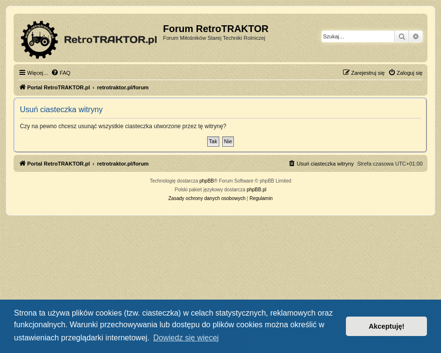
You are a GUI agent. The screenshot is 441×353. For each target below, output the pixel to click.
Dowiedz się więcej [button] (186, 338)
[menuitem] (60, 73)
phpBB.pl (256, 189)
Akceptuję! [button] (387, 326)
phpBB (206, 181)
